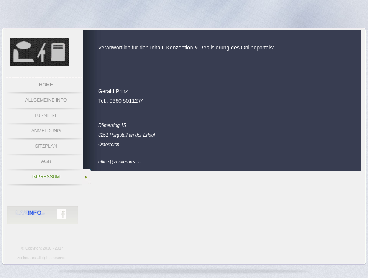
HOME (46, 84)
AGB (46, 161)
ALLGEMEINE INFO (46, 100)
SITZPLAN (46, 146)
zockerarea (26, 258)
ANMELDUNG (46, 130)
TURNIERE (46, 115)
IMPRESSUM (46, 176)
